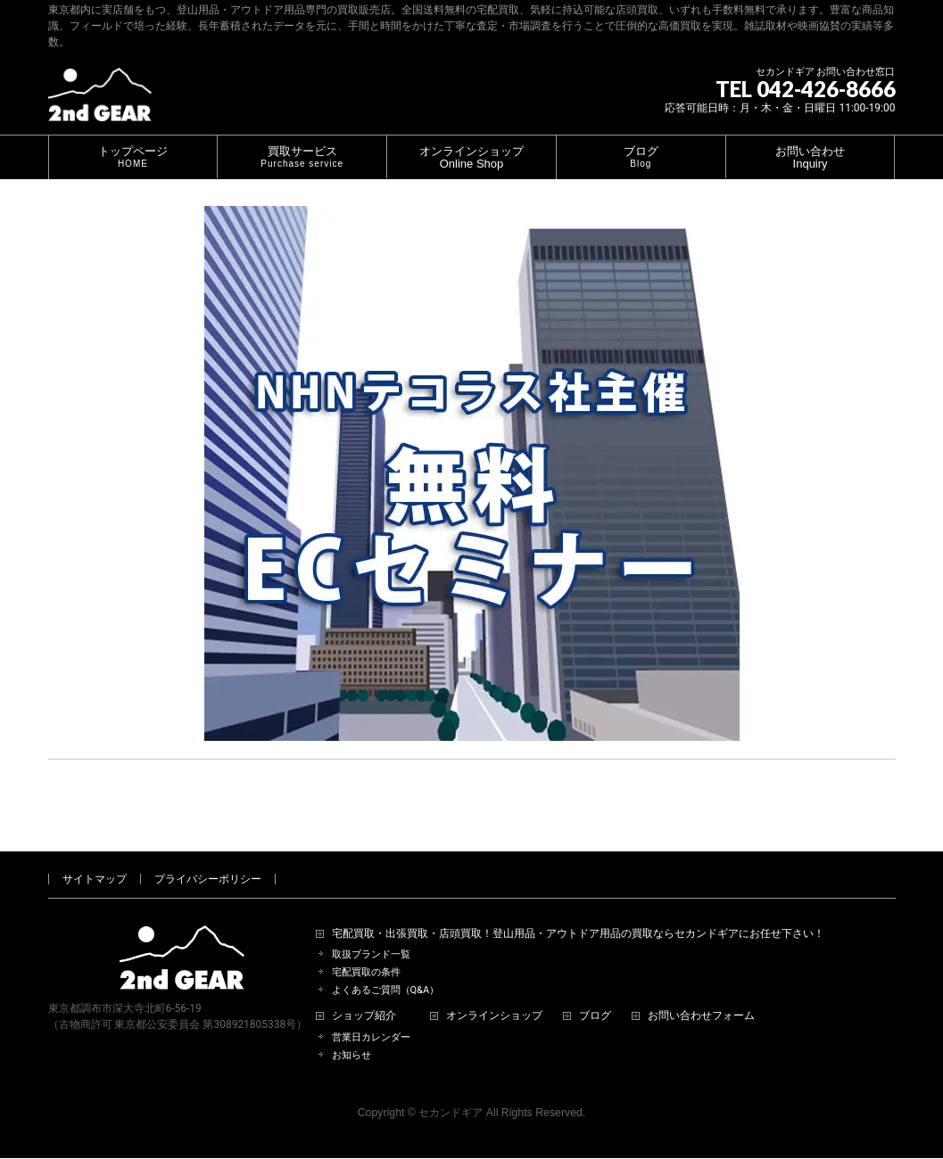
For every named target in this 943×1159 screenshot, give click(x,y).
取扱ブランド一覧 (371, 934)
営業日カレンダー (371, 1017)
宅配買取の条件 (366, 952)
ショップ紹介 (364, 995)
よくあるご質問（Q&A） (386, 969)
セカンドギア (450, 1092)
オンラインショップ (494, 995)
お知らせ (351, 1034)
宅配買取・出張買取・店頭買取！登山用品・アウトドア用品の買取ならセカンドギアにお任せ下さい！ (578, 913)
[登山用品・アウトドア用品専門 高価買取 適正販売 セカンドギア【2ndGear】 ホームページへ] (100, 101)
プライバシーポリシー (207, 858)
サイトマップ (94, 858)
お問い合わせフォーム (701, 995)
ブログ (595, 995)
